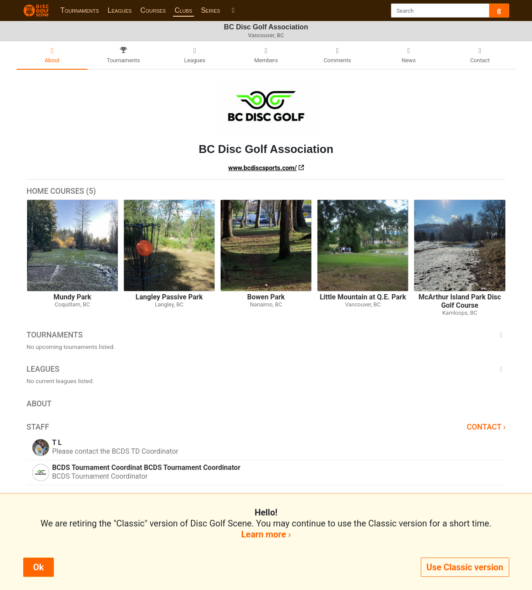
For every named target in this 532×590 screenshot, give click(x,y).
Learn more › (266, 534)
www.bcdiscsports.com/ (262, 168)
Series (210, 10)
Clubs (183, 10)
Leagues (120, 10)
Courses (153, 10)
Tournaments (79, 10)
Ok (38, 567)
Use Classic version (465, 567)
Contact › (486, 427)
